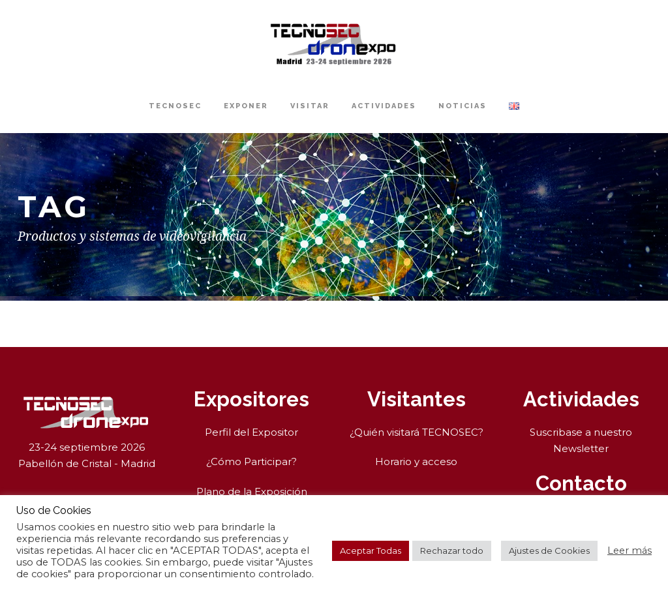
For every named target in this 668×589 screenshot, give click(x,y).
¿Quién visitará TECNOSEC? (416, 432)
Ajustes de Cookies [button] (549, 550)
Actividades (384, 106)
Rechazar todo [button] (451, 550)
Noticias (462, 106)
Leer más (629, 550)
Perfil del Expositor (251, 432)
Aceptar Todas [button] (370, 550)
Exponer (246, 106)
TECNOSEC (175, 106)
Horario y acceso (416, 461)
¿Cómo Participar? (251, 461)
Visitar (309, 106)
